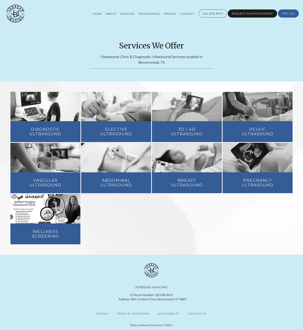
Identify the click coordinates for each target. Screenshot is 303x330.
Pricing (170, 13)
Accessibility (169, 313)
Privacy (102, 313)
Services (127, 13)
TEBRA (168, 325)
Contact (187, 13)
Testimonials (149, 13)
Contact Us (197, 313)
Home (97, 13)
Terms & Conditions (133, 313)
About (111, 13)
